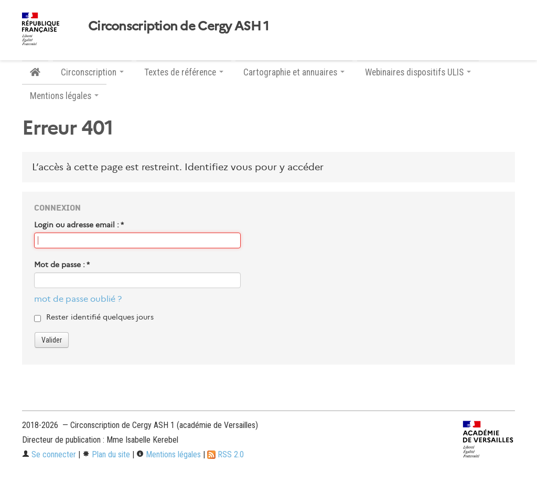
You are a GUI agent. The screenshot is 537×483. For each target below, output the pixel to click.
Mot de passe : (62, 264)
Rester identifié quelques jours (100, 317)
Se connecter (49, 454)
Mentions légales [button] (64, 96)
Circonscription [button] (92, 72)
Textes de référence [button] (183, 72)
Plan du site (106, 454)
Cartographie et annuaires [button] (294, 72)
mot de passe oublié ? (78, 299)
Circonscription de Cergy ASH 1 (178, 26)
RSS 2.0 (225, 454)
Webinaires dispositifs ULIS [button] (418, 72)
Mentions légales (168, 454)
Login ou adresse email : (79, 224)
